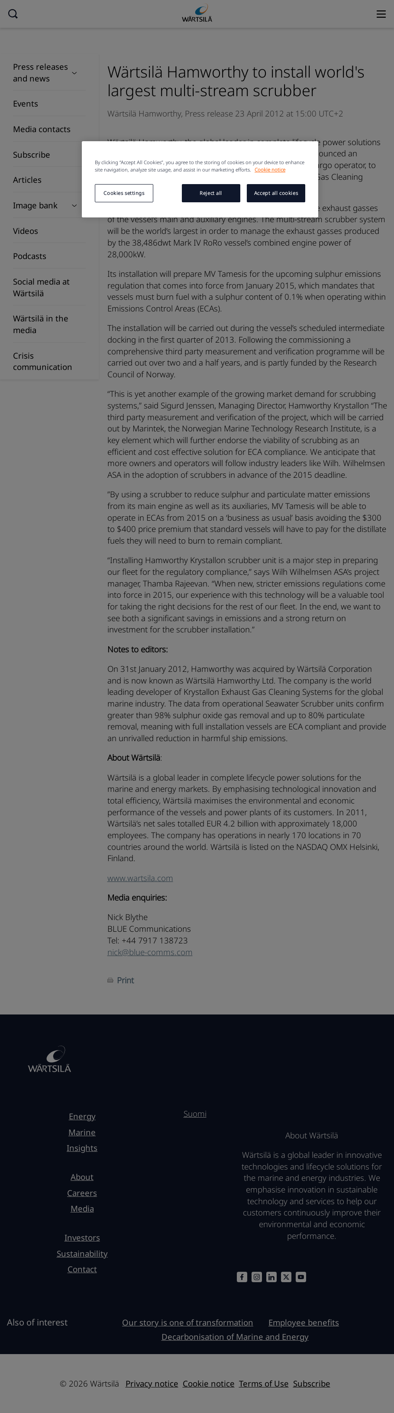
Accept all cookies (276, 193)
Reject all (211, 193)
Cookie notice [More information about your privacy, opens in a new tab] (270, 169)
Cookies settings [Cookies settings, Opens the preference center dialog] (123, 193)
